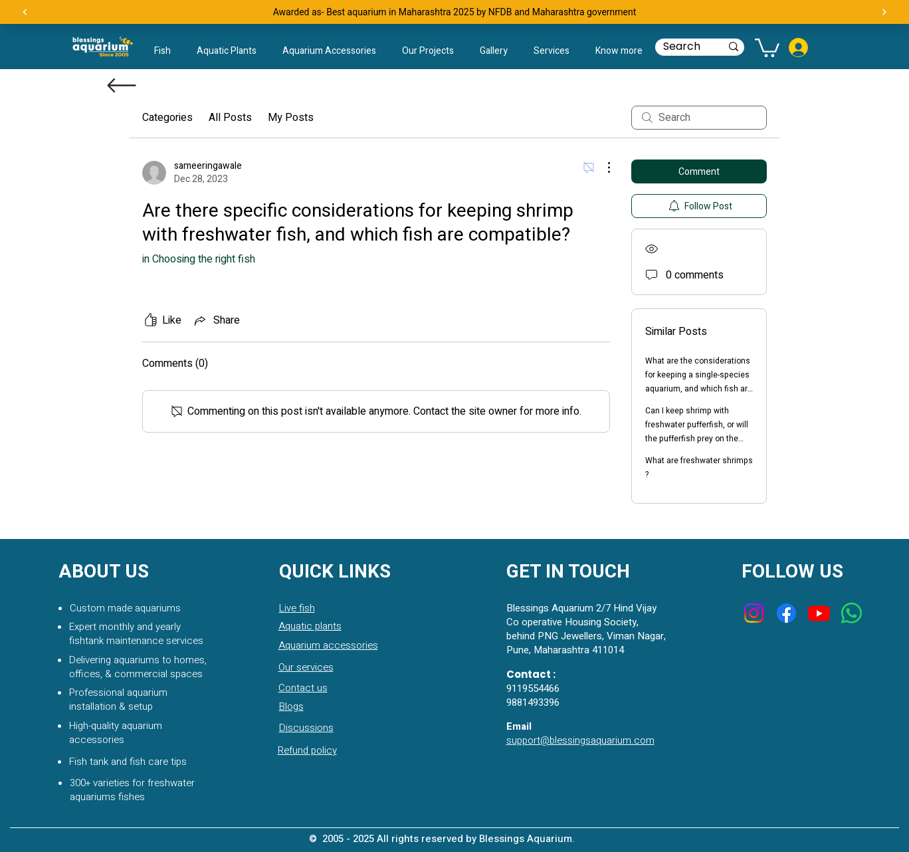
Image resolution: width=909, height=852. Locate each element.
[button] (618, 51)
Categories (167, 118)
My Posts (291, 118)
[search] (699, 118)
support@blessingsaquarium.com (580, 740)
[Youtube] (819, 613)
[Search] (682, 46)
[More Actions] (602, 167)
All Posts (230, 118)
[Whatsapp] (851, 613)
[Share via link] (216, 320)
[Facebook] (786, 613)
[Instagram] (754, 613)
